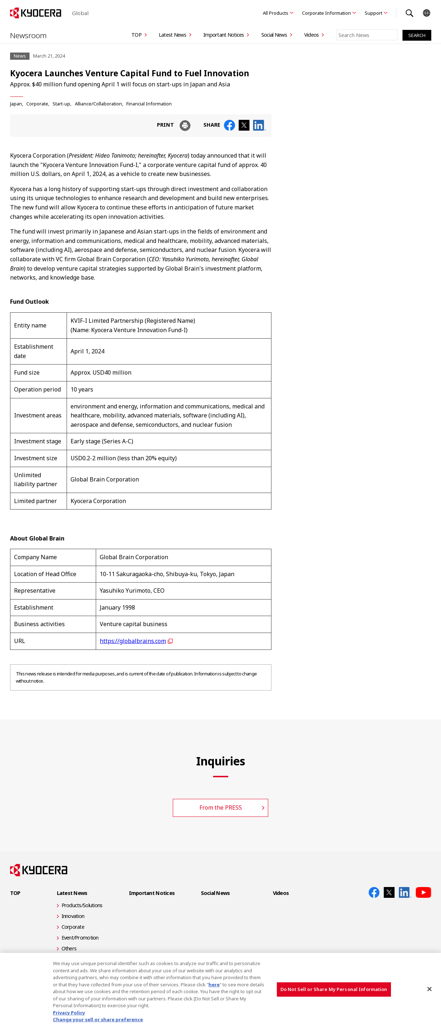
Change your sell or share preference (98, 1019)
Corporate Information (326, 13)
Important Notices (223, 34)
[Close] (429, 989)
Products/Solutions (82, 905)
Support (373, 13)
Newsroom (29, 35)
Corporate (37, 103)
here (214, 984)
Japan (16, 103)
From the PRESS (220, 807)
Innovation (73, 916)
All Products (275, 13)
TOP (136, 34)
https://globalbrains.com (133, 641)
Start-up (61, 103)
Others (69, 948)
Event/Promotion (80, 937)
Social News (274, 34)
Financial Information (149, 103)
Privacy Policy (69, 1012)
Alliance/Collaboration (98, 103)
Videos (311, 34)
